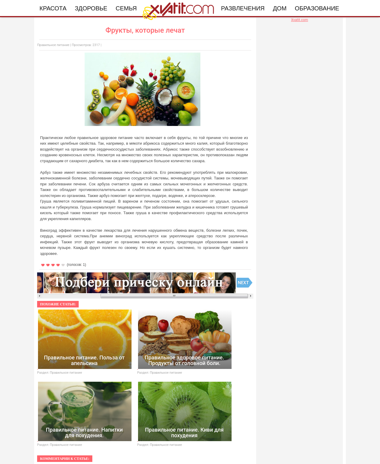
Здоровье (91, 8)
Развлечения (243, 8)
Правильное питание (53, 45)
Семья (126, 8)
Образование (317, 8)
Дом (279, 8)
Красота (52, 8)
